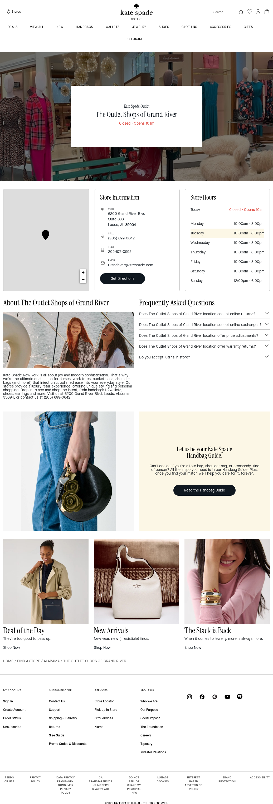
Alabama (52, 661)
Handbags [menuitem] (84, 27)
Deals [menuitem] (12, 27)
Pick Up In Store (106, 710)
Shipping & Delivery (63, 718)
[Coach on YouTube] (227, 696)
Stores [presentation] (16, 12)
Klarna (99, 727)
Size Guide (56, 735)
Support (54, 710)
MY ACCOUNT (12, 690)
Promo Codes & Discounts (67, 744)
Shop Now (11, 647)
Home (8, 661)
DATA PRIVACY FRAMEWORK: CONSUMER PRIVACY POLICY (65, 785)
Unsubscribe (12, 727)
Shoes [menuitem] (164, 27)
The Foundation (151, 727)
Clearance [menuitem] (137, 39)
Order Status (12, 718)
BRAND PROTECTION (227, 779)
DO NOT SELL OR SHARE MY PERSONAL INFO (134, 785)
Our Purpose (149, 710)
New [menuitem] (59, 27)
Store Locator (104, 701)
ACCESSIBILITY (260, 777)
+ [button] (83, 272)
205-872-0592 (119, 251)
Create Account (14, 710)
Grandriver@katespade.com (130, 265)
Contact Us (57, 701)
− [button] (83, 279)
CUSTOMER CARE (60, 690)
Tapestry (146, 744)
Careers (146, 735)
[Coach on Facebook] (202, 696)
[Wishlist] (250, 11)
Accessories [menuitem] (220, 27)
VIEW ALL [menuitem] (37, 27)
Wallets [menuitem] (113, 27)
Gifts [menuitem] (248, 27)
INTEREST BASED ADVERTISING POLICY (193, 783)
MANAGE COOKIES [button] (163, 779)
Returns (54, 727)
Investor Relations (153, 752)
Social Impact (150, 718)
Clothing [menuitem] (189, 27)
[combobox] (229, 12)
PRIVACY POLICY (35, 779)
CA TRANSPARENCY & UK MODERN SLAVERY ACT (101, 783)
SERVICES (101, 690)
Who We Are (149, 701)
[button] (241, 12)
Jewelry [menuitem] (139, 27)
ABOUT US (147, 690)
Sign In (8, 701)
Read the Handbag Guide (204, 490)
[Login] (258, 11)
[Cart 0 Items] (267, 11)
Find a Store (28, 661)
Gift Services (104, 718)
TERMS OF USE (9, 779)
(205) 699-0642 (121, 238)
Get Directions (122, 278)
